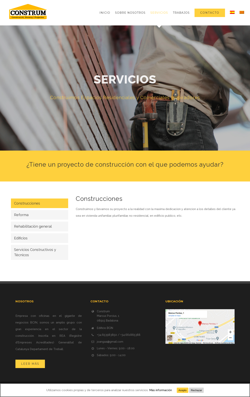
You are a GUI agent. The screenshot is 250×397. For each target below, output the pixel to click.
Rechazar (196, 390)
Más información (160, 390)
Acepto (183, 390)
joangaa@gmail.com (110, 341)
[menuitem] (107, 12)
